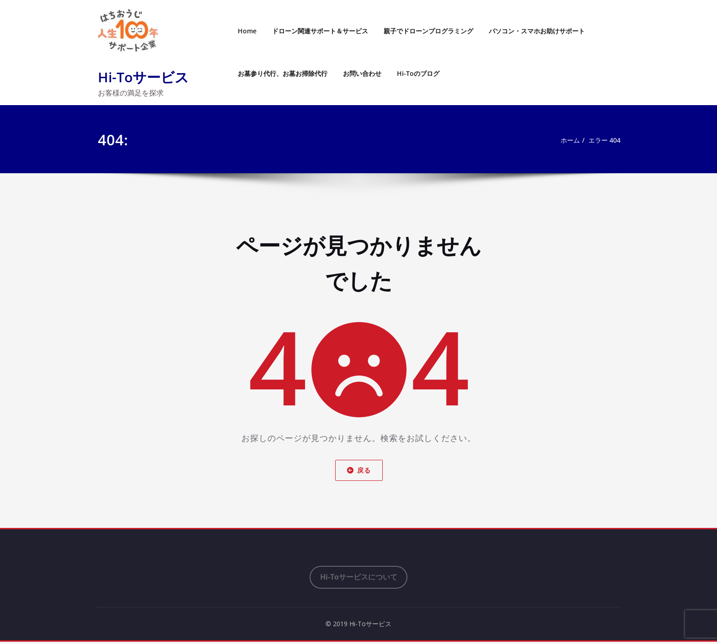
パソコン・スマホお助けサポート (537, 31)
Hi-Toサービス (143, 77)
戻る (358, 470)
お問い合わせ (362, 73)
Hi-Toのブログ (418, 73)
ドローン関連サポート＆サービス (320, 31)
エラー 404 (603, 140)
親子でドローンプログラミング (428, 31)
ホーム (566, 140)
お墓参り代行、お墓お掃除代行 (282, 73)
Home (247, 31)
